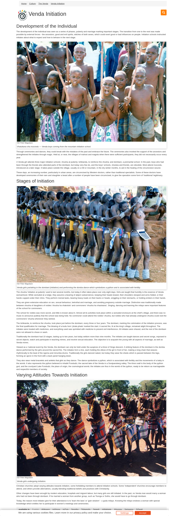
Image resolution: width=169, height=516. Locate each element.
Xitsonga (118, 509)
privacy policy (80, 512)
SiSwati (139, 509)
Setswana (129, 509)
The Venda (43, 3)
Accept (142, 513)
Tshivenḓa (85, 509)
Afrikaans (45, 509)
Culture (32, 3)
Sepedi (96, 509)
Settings (124, 513)
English (35, 509)
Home (24, 3)
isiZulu (66, 509)
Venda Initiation (58, 3)
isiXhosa (56, 509)
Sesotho (75, 509)
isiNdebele (106, 509)
